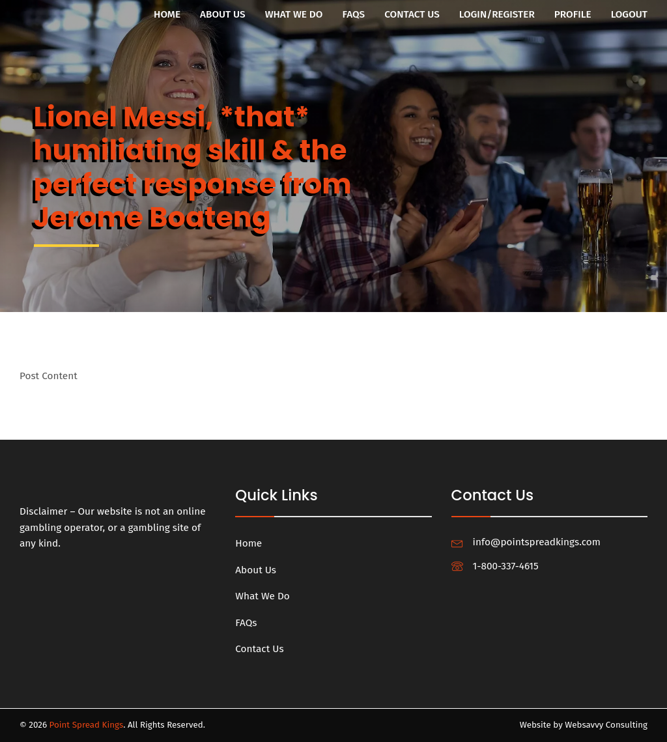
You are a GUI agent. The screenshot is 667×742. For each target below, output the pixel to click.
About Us (223, 14)
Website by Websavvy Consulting (583, 725)
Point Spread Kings (87, 725)
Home (167, 14)
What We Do (294, 14)
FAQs (353, 14)
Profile (572, 14)
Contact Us (412, 14)
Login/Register (497, 14)
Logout (629, 14)
